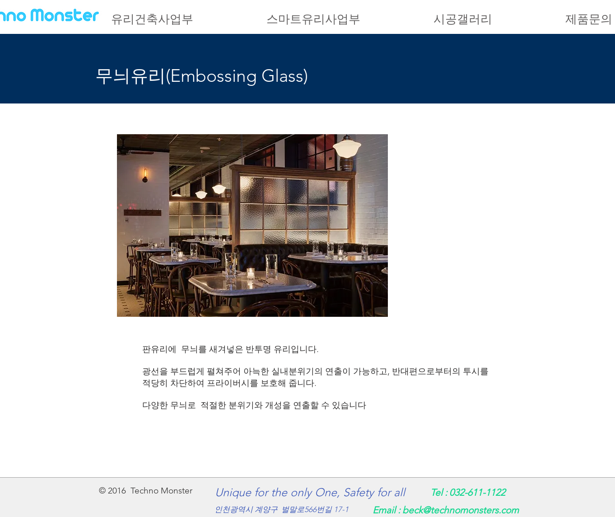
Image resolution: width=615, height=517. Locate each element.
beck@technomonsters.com (460, 510)
